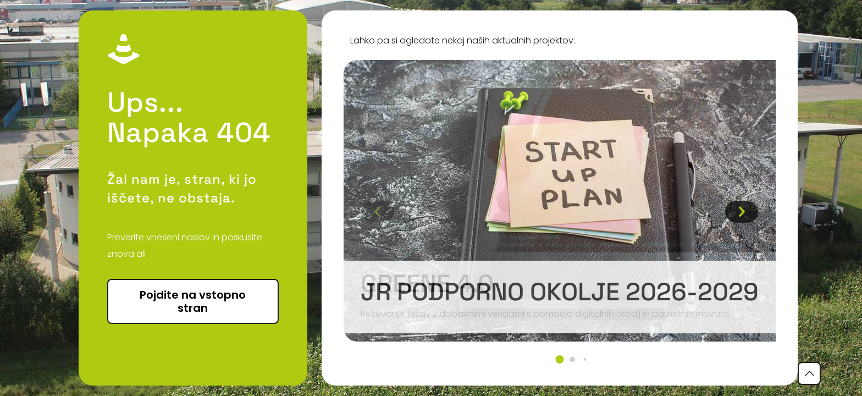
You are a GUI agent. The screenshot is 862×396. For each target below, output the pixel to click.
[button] (559, 359)
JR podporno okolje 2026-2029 (560, 291)
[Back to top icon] (809, 373)
